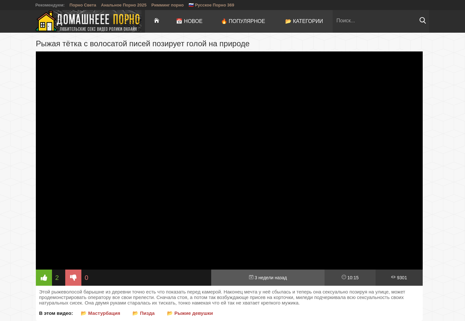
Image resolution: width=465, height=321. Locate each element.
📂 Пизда (143, 313)
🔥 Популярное (243, 21)
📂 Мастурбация (100, 313)
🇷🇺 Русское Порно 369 (211, 5)
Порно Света (82, 5)
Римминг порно (167, 5)
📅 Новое (189, 21)
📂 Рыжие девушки (190, 313)
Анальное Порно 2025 (124, 5)
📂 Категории (304, 21)
